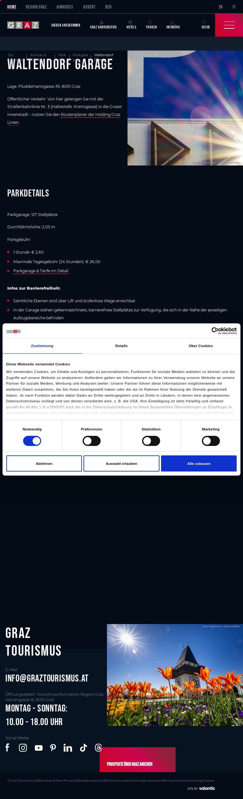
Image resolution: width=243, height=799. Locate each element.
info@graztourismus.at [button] (47, 678)
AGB (102, 780)
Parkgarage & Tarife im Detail (40, 270)
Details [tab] (121, 346)
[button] (8, 747)
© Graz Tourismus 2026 (24, 780)
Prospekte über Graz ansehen (129, 764)
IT (234, 6)
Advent (89, 6)
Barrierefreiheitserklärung (182, 780)
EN (221, 6)
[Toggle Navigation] (229, 25)
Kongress (65, 6)
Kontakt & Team (52, 780)
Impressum (153, 780)
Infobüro (173, 25)
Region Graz (36, 6)
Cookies (208, 780)
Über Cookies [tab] (201, 346)
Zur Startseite (16, 57)
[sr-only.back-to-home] (26, 25)
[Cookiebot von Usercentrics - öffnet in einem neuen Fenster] (209, 330)
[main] (121, 319)
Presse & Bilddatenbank (81, 780)
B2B (108, 6)
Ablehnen (44, 463)
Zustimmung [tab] (42, 346)
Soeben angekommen (65, 25)
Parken (151, 25)
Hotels (131, 25)
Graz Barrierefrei (103, 25)
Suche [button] (206, 25)
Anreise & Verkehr (38, 57)
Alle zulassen (199, 463)
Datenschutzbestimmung (125, 780)
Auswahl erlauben (121, 463)
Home (11, 6)
